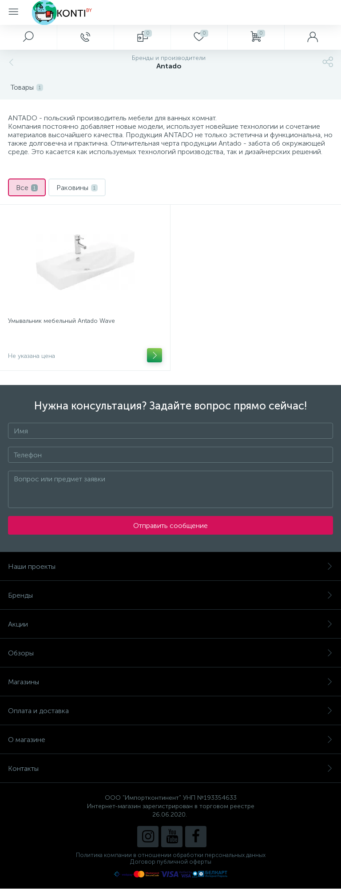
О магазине (170, 739)
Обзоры (170, 653)
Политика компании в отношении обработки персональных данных (171, 855)
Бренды (170, 595)
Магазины (170, 682)
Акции (170, 624)
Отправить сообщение (170, 525)
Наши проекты (170, 566)
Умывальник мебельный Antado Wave (61, 321)
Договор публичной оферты (170, 861)
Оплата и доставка (170, 710)
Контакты (170, 768)
